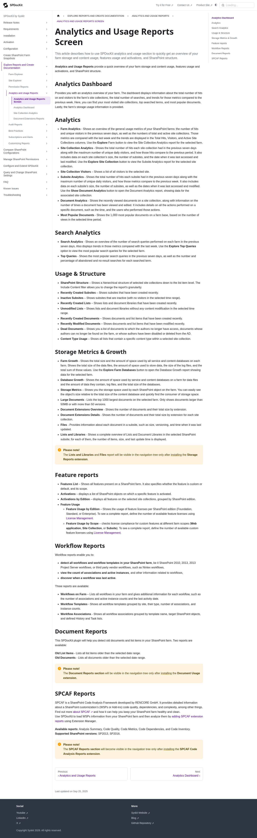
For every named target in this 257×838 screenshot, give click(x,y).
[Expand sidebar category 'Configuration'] (46, 49)
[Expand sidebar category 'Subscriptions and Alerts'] (46, 137)
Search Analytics (220, 28)
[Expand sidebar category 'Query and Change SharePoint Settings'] (46, 174)
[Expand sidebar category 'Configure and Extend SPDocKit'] (46, 166)
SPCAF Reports (219, 58)
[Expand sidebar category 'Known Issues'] (46, 189)
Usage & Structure (221, 33)
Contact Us (183, 5)
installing (176, 454)
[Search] (236, 5)
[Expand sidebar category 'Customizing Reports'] (46, 143)
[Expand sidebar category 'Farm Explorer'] (46, 74)
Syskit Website (139, 812)
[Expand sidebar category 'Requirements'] (46, 29)
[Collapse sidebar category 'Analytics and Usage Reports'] (46, 93)
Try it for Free (163, 5)
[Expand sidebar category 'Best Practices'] (46, 131)
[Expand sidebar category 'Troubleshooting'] (46, 195)
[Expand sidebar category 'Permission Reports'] (46, 87)
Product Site (203, 5)
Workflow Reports (220, 48)
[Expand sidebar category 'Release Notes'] (46, 23)
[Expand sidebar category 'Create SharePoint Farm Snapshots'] (46, 56)
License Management (79, 518)
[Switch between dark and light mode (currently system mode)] (216, 5)
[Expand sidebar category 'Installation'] (46, 36)
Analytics (216, 23)
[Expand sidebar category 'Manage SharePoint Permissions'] (46, 159)
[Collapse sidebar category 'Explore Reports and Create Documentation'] (46, 66)
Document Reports (221, 53)
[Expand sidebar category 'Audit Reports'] (46, 124)
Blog (133, 818)
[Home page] (58, 16)
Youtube (20, 812)
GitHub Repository (141, 823)
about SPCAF (81, 711)
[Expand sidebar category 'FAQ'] (46, 182)
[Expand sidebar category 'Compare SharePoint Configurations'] (46, 151)
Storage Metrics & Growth (224, 38)
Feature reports (219, 43)
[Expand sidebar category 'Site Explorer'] (46, 80)
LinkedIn (21, 818)
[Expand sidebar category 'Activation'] (46, 42)
